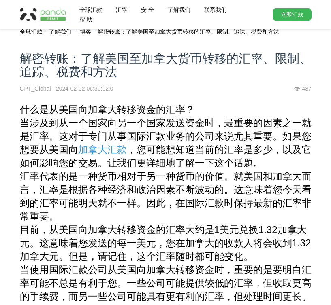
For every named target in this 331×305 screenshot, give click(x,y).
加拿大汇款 (102, 149)
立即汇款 (292, 14)
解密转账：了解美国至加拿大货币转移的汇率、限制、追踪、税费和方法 (188, 31)
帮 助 (85, 19)
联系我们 (215, 9)
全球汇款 (90, 9)
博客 (85, 31)
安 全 (147, 9)
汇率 (121, 9)
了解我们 (179, 9)
